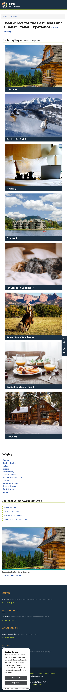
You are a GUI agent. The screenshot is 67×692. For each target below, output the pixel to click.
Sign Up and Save (9, 620)
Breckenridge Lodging (13, 515)
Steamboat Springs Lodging (15, 519)
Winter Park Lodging (12, 511)
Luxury (6, 492)
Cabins (6, 460)
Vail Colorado (14, 7)
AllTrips (12, 3)
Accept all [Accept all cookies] (16, 678)
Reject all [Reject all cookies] (16, 683)
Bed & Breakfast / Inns (13, 477)
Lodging (13, 16)
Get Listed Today (8, 638)
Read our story (8, 603)
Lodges (6, 480)
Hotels (6, 466)
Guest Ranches (9, 474)
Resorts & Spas (9, 486)
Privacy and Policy (35, 674)
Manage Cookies (49, 674)
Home (5, 16)
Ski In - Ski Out (9, 463)
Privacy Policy (8, 688)
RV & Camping (9, 489)
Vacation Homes (10, 483)
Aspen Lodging (10, 507)
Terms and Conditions (21, 688)
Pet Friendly (8, 471)
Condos (6, 469)
